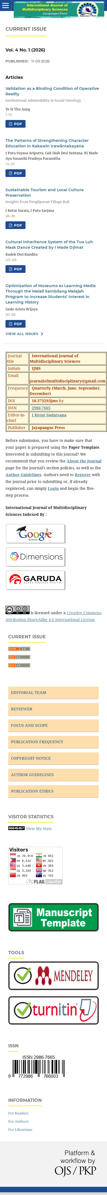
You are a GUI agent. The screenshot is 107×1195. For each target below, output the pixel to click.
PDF (17, 124)
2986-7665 (41, 407)
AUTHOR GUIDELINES (32, 774)
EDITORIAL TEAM (28, 692)
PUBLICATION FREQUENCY (37, 741)
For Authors (18, 1121)
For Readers (18, 1113)
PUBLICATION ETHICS (32, 791)
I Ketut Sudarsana (49, 415)
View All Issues (21, 333)
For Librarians (20, 1129)
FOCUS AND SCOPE (29, 725)
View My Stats (39, 828)
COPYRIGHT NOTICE (31, 758)
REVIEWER (21, 708)
